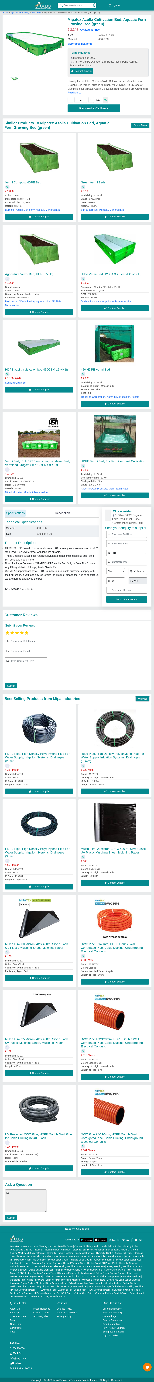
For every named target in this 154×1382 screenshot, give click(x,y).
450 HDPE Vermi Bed (95, 368)
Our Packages (110, 1315)
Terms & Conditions (67, 1311)
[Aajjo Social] (123, 1239)
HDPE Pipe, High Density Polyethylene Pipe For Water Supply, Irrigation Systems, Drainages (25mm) (37, 756)
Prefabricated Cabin (58, 1258)
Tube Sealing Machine (21, 1248)
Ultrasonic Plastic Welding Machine (63, 1279)
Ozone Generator (18, 1295)
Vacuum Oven (78, 1262)
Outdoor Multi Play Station (87, 1245)
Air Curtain (80, 1275)
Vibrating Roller (130, 1245)
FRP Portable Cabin (21, 1258)
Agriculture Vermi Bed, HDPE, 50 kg (29, 273)
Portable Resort (115, 1255)
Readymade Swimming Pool (125, 1289)
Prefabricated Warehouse (128, 1258)
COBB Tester (24, 1272)
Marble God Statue (53, 1275)
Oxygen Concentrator (131, 1292)
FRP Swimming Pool (46, 1289)
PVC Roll (68, 1275)
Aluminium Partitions (71, 1248)
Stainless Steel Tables (93, 1248)
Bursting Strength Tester (44, 1272)
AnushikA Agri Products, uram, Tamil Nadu (105, 487)
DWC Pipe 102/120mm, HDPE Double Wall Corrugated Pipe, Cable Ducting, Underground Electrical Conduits (112, 1041)
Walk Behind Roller (111, 1245)
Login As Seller (110, 1334)
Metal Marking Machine (30, 1275)
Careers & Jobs (41, 1311)
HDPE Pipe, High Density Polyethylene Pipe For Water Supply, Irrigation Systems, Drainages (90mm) (37, 851)
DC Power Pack (109, 1262)
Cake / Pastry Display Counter (110, 1272)
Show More (140, 124)
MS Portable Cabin (134, 1255)
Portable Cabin (65, 1245)
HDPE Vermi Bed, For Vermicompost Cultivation (113, 460)
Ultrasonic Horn (17, 1279)
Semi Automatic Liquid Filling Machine (65, 1282)
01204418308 (17, 1347)
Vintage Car (80, 1292)
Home (5, 12)
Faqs (12, 1330)
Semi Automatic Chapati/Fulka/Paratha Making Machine (115, 1285)
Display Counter (37, 1252)
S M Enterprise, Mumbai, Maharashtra (102, 208)
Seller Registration (112, 1307)
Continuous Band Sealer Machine (123, 1279)
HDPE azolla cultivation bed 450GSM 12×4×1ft (36, 368)
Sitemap (14, 1311)
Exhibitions (16, 1326)
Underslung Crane (93, 1269)
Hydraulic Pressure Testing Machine (76, 1272)
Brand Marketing (111, 1323)
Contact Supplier (81, 70)
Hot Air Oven (93, 1262)
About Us (15, 1307)
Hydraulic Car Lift (104, 1252)
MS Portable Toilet (97, 1255)
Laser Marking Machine (44, 1245)
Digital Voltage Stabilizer (41, 1269)
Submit (11, 684)
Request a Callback (93, 107)
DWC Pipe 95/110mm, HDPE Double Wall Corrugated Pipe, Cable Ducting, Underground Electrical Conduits (112, 1137)
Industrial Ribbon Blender (46, 1248)
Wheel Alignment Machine (73, 1285)
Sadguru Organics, (15, 381)
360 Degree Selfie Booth (53, 1295)
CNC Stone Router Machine (91, 1265)
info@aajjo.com (18, 1357)
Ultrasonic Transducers (93, 1279)
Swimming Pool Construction (72, 1289)
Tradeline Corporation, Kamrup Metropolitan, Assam (110, 396)
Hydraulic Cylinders (128, 1262)
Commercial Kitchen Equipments (103, 1275)
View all (142, 697)
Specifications (15, 512)
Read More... (75, 91)
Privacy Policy (64, 1315)
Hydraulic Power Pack (21, 1265)
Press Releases (41, 1307)
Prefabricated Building (103, 1258)
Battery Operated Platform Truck (104, 1292)
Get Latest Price (90, 28)
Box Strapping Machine (117, 1248)
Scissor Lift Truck (123, 1252)
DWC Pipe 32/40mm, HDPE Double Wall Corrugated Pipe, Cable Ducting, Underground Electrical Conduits (112, 946)
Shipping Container (41, 1262)
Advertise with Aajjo (113, 1311)
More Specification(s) (80, 42)
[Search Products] (59, 4)
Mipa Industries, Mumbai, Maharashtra (26, 491)
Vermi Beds (36, 12)
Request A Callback (77, 1228)
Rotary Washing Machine (118, 1265)
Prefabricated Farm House (73, 1255)
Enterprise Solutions (113, 1330)
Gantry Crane (110, 1269)
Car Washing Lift (36, 1285)
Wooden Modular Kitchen (108, 1282)
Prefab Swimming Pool (22, 1289)
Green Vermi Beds (93, 181)
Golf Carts (67, 1292)
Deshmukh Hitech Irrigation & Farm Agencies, (106, 300)
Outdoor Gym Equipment (22, 1292)
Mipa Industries (81, 51)
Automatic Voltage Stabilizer (68, 1269)
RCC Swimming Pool (98, 1289)
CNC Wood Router (43, 1265)
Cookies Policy (64, 1307)
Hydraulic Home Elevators (60, 1252)
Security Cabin (34, 1255)
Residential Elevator (84, 1252)
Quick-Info (15, 1323)
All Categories (40, 1315)
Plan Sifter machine (130, 1275)
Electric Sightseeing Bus (48, 1292)
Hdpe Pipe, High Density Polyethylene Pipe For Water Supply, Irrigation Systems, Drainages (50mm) (112, 756)
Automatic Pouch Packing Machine (27, 1282)
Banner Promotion (112, 1319)
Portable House (50, 1255)
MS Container (39, 1258)
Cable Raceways (35, 1279)
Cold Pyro (34, 1295)
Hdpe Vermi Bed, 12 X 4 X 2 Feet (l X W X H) (111, 273)
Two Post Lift (52, 1285)
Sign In (114, 4)
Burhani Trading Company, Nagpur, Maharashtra (32, 208)
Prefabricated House (20, 1262)
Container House (61, 1262)
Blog (12, 1319)
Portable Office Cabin (80, 1258)
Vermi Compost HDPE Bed (23, 181)
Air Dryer (89, 1282)
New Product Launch (114, 1326)
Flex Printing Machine (64, 1265)
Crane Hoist (125, 1269)
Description (62, 512)
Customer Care (18, 1315)
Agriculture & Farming (19, 12)
